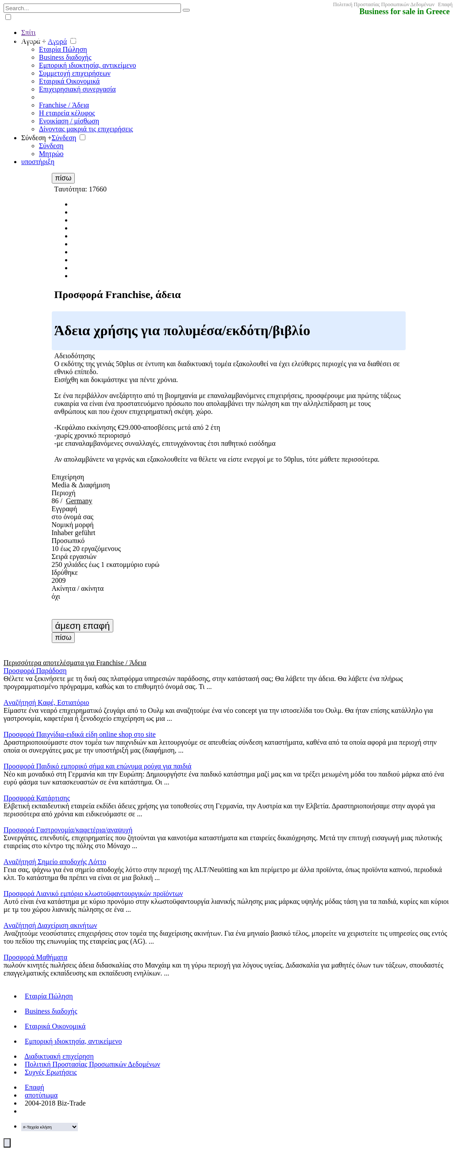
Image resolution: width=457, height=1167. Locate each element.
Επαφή (445, 4)
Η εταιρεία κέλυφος (67, 113)
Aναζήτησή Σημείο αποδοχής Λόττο (55, 861)
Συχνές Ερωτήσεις (51, 1072)
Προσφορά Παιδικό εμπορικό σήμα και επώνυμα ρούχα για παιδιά (98, 766)
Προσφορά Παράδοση (35, 670)
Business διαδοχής (65, 57)
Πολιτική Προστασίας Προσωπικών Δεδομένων (383, 4)
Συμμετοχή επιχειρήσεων (75, 73)
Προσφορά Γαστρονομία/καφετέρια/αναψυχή (68, 830)
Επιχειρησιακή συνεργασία (77, 89)
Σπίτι (28, 32)
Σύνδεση (64, 138)
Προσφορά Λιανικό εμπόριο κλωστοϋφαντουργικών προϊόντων (93, 893)
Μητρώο (51, 153)
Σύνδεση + (36, 138)
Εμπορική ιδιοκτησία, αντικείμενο (87, 65)
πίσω (63, 178)
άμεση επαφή (82, 625)
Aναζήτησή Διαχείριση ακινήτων (50, 925)
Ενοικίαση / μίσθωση (69, 121)
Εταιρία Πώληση (63, 49)
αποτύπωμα (41, 1095)
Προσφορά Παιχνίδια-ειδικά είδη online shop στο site (80, 734)
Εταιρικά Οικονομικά (69, 81)
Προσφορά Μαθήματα (35, 957)
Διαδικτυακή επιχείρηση (59, 1056)
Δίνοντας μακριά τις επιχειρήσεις (86, 129)
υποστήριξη (37, 161)
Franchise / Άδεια (64, 105)
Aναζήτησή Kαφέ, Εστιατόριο (46, 702)
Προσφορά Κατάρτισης (37, 798)
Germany (79, 501)
